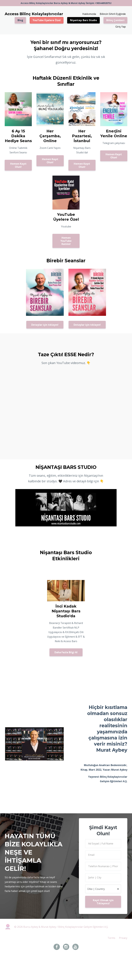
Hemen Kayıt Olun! (18, 165)
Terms (111, 938)
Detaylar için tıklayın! (44, 324)
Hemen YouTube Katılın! (66, 241)
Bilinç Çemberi (115, 20)
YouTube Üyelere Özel (47, 20)
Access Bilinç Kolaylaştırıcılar (34, 14)
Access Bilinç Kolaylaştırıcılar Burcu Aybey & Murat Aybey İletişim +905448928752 (66, 3)
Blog (20, 20)
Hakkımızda (89, 14)
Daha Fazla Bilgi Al (66, 652)
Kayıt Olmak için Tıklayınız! (103, 901)
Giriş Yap (120, 26)
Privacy (123, 938)
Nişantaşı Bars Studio (83, 20)
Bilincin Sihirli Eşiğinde (113, 14)
